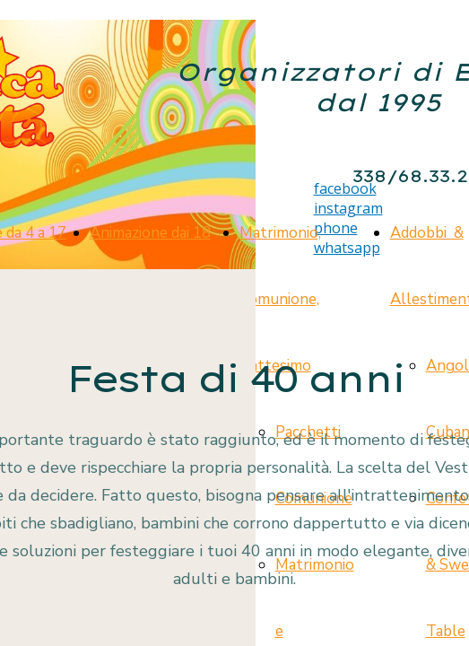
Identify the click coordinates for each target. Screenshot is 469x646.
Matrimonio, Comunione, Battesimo (280, 299)
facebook (345, 188)
